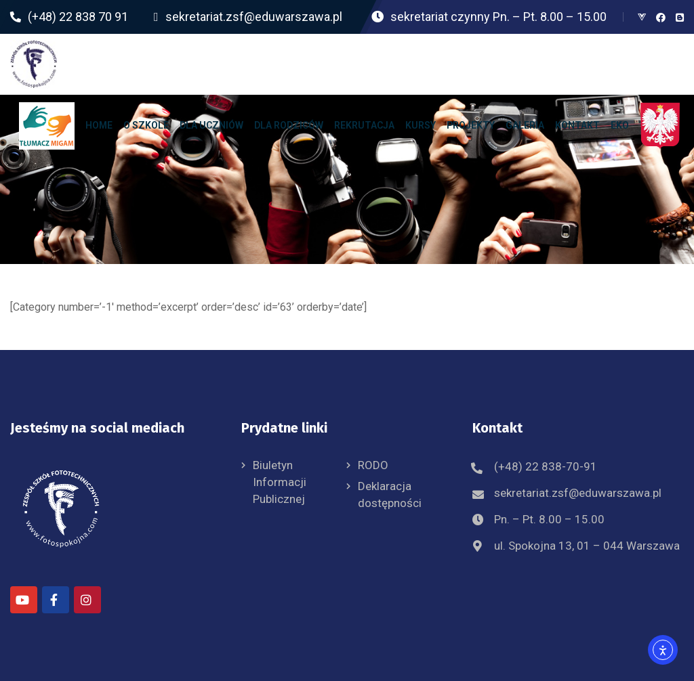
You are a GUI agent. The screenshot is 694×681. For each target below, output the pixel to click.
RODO (373, 465)
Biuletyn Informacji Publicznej (279, 482)
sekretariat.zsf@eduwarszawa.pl (577, 493)
